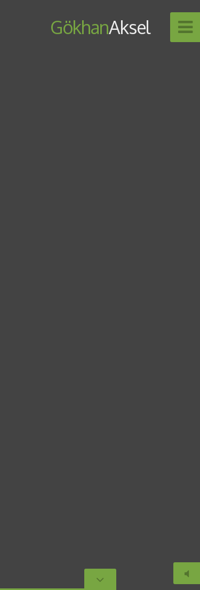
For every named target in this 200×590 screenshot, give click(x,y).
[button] (168, 295)
